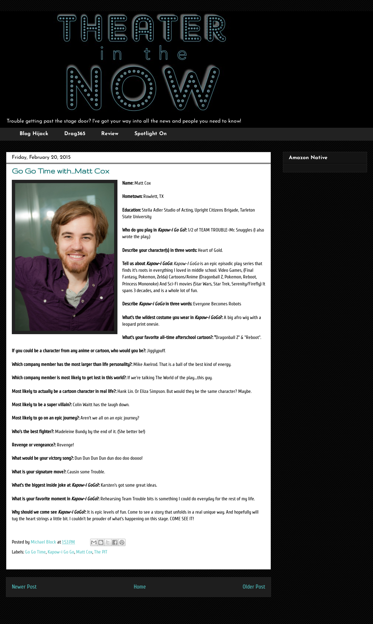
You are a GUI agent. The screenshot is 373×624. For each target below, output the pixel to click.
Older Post (254, 586)
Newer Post (24, 586)
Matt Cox (84, 552)
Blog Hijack (34, 134)
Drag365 (74, 134)
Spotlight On (150, 134)
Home (140, 586)
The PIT (100, 552)
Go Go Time (35, 552)
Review (110, 134)
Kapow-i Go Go (61, 552)
